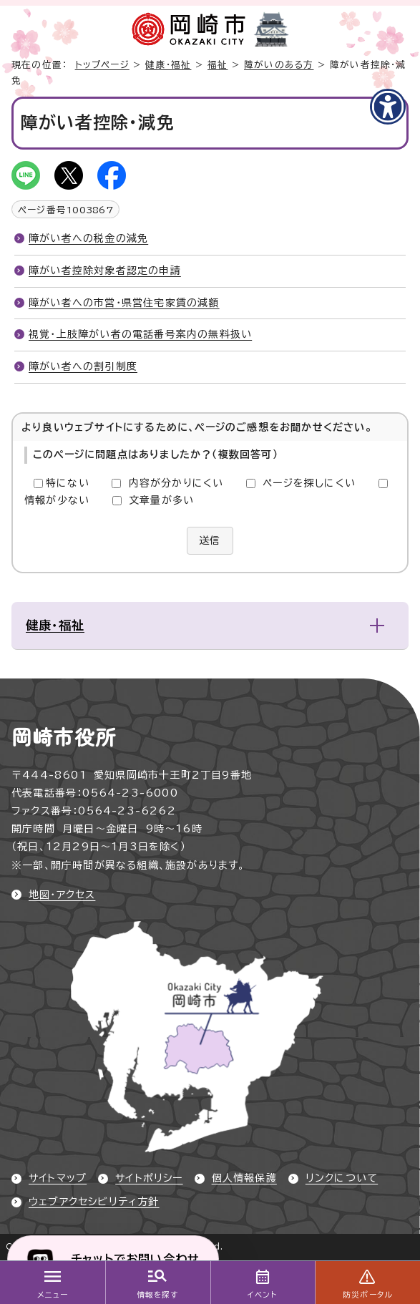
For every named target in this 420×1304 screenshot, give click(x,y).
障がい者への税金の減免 (88, 238)
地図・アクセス (62, 895)
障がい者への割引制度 (83, 366)
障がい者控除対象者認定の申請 (105, 271)
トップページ (102, 64)
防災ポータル (367, 1294)
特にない (67, 483)
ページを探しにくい (309, 483)
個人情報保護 (244, 1178)
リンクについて (342, 1178)
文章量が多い (161, 500)
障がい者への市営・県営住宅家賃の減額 (124, 303)
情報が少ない (56, 500)
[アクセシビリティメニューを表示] (388, 107)
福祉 (217, 64)
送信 (209, 540)
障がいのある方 (278, 64)
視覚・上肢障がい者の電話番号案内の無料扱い (140, 334)
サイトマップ (58, 1178)
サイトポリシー (148, 1178)
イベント (262, 1294)
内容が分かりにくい (176, 483)
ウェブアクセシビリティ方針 (94, 1202)
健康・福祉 (168, 64)
